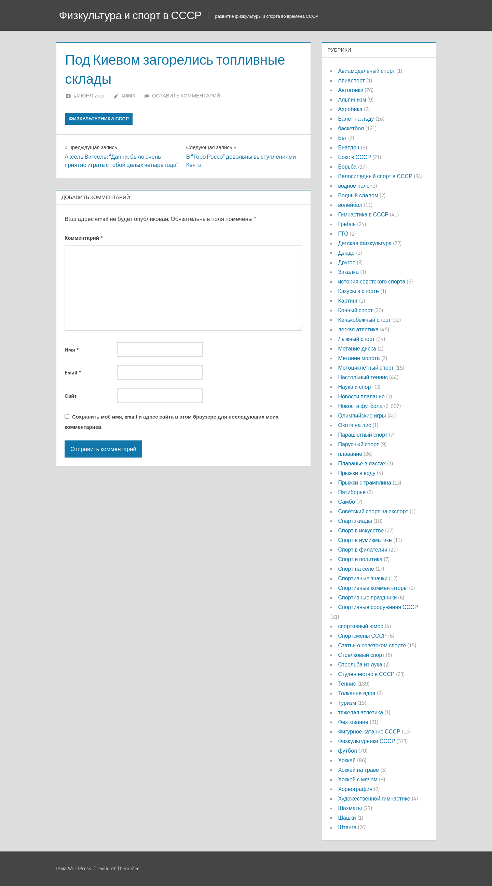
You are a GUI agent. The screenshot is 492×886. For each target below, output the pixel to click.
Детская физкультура (365, 243)
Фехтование (353, 721)
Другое (346, 262)
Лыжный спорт (356, 338)
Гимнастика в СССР (363, 214)
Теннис (347, 683)
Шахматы (350, 808)
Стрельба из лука (360, 664)
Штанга (347, 827)
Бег (342, 137)
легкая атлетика (358, 329)
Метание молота (359, 358)
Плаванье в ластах (362, 463)
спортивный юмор (360, 626)
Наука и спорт (355, 386)
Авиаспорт (351, 80)
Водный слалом (358, 195)
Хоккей (346, 760)
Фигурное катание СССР (369, 731)
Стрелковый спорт (361, 654)
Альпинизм (352, 99)
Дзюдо (346, 252)
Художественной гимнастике (374, 798)
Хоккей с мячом (357, 779)
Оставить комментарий (186, 95)
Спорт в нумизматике (365, 540)
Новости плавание (361, 396)
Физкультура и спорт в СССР (131, 15)
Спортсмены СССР (362, 635)
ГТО (343, 233)
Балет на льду (356, 118)
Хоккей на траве (358, 769)
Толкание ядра (356, 693)
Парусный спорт (358, 444)
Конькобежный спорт (364, 319)
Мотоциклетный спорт (366, 367)
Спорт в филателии (362, 549)
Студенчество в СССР (366, 674)
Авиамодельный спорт (366, 70)
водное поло (353, 185)
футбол (347, 750)
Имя (72, 349)
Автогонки (350, 90)
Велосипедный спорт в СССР (375, 176)
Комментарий (83, 238)
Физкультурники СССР (99, 119)
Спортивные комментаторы (373, 587)
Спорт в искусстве (361, 530)
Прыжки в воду (356, 473)
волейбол (350, 204)
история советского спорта (371, 281)
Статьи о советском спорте (372, 645)
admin (128, 95)
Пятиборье (352, 492)
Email (73, 372)
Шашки (347, 817)
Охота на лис (354, 425)
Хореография (355, 788)
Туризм (347, 702)
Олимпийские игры (362, 415)
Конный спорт (355, 310)
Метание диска (357, 348)
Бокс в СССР (354, 157)
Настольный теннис (363, 377)
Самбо (346, 501)
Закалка (348, 271)
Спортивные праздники (367, 597)
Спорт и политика (360, 559)
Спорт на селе (356, 568)
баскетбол (351, 128)
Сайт (71, 396)
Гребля (347, 224)
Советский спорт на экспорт (373, 511)
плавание (350, 453)
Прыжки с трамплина (364, 482)
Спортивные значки (362, 578)
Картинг (348, 300)
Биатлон (348, 147)
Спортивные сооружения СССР (378, 607)
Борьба (347, 166)
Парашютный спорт (362, 434)
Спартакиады (355, 520)
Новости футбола (360, 405)
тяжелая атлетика (360, 712)
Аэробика (350, 109)
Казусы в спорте (358, 291)
